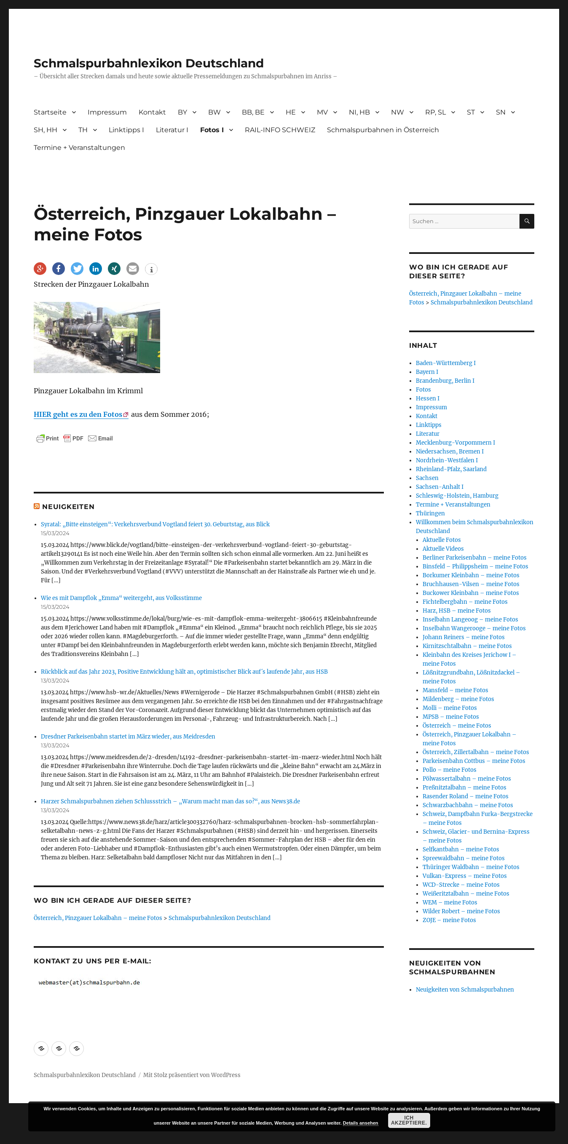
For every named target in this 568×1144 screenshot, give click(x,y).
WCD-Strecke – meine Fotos (461, 884)
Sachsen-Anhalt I (440, 487)
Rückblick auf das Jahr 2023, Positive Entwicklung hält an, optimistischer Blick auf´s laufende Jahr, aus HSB (184, 671)
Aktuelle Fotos (442, 540)
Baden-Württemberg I (446, 363)
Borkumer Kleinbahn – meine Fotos (471, 575)
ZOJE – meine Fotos (449, 920)
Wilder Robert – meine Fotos (461, 911)
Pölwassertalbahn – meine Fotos (467, 778)
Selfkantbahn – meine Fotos (461, 849)
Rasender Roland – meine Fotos (466, 796)
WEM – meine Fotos (450, 902)
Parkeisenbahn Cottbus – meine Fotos (474, 761)
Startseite (50, 112)
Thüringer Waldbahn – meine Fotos (471, 867)
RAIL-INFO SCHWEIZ (280, 130)
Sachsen (427, 478)
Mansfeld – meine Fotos (455, 690)
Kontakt (152, 112)
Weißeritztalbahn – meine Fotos (466, 893)
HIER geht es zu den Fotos (78, 414)
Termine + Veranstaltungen (79, 148)
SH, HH (45, 130)
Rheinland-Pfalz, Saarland (451, 469)
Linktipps (429, 425)
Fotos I (212, 130)
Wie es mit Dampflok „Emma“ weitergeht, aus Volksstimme (121, 598)
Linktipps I (126, 130)
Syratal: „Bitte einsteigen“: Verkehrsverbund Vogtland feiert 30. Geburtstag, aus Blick (155, 524)
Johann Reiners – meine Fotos (464, 637)
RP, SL (435, 112)
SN (501, 112)
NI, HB (359, 112)
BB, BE (253, 112)
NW (397, 112)
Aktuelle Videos (443, 548)
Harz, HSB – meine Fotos (457, 610)
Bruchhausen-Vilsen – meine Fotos (471, 584)
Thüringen (430, 513)
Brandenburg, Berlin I (445, 380)
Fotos (423, 389)
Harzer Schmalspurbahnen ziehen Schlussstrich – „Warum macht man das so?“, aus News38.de (170, 801)
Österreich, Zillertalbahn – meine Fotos (476, 752)
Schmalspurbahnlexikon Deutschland (149, 63)
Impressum (107, 112)
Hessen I (427, 398)
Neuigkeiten (68, 507)
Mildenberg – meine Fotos (458, 699)
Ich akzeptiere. (409, 1120)
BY (182, 112)
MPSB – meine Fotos (451, 716)
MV (322, 112)
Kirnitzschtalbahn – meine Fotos (467, 646)
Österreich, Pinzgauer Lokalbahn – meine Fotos (98, 918)
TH (83, 130)
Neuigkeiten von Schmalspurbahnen (465, 989)
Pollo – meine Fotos (450, 769)
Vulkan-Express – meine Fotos (465, 876)
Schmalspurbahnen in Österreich (383, 130)
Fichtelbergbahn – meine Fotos (465, 601)
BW (214, 112)
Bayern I (427, 372)
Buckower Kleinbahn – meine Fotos (471, 593)
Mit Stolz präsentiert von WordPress (192, 1075)
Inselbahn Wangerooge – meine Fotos (474, 628)
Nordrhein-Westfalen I (447, 460)
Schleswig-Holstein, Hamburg (457, 495)
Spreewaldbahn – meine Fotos (464, 858)
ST (471, 112)
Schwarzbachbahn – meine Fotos (468, 805)
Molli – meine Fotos (450, 708)
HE (291, 112)
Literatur (427, 433)
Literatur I (172, 130)
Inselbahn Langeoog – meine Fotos (470, 619)
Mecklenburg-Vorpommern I (455, 442)
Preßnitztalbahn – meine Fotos (464, 787)
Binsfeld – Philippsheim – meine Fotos (475, 566)
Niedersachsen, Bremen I (450, 451)
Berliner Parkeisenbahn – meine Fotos (475, 557)
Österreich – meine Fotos (457, 725)
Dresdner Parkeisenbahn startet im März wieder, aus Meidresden (128, 736)
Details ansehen (360, 1122)
